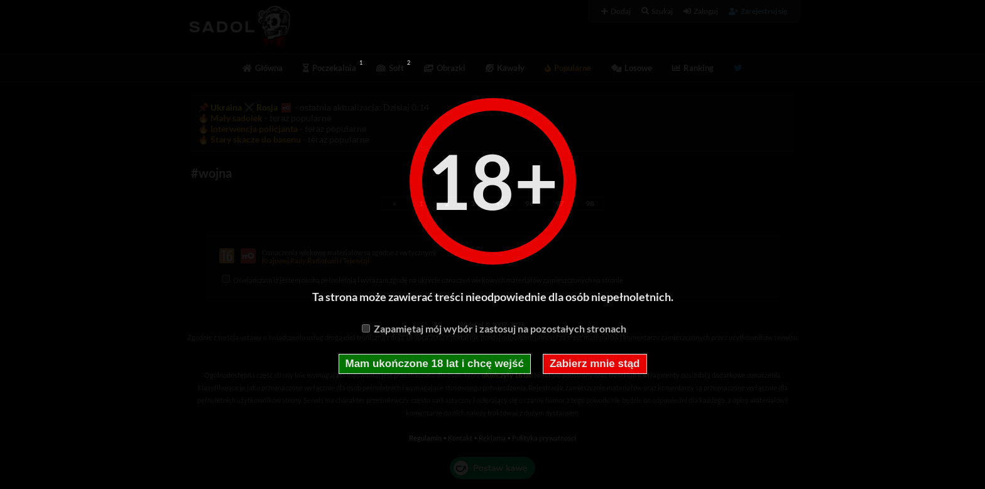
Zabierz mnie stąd (595, 364)
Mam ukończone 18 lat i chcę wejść (435, 364)
